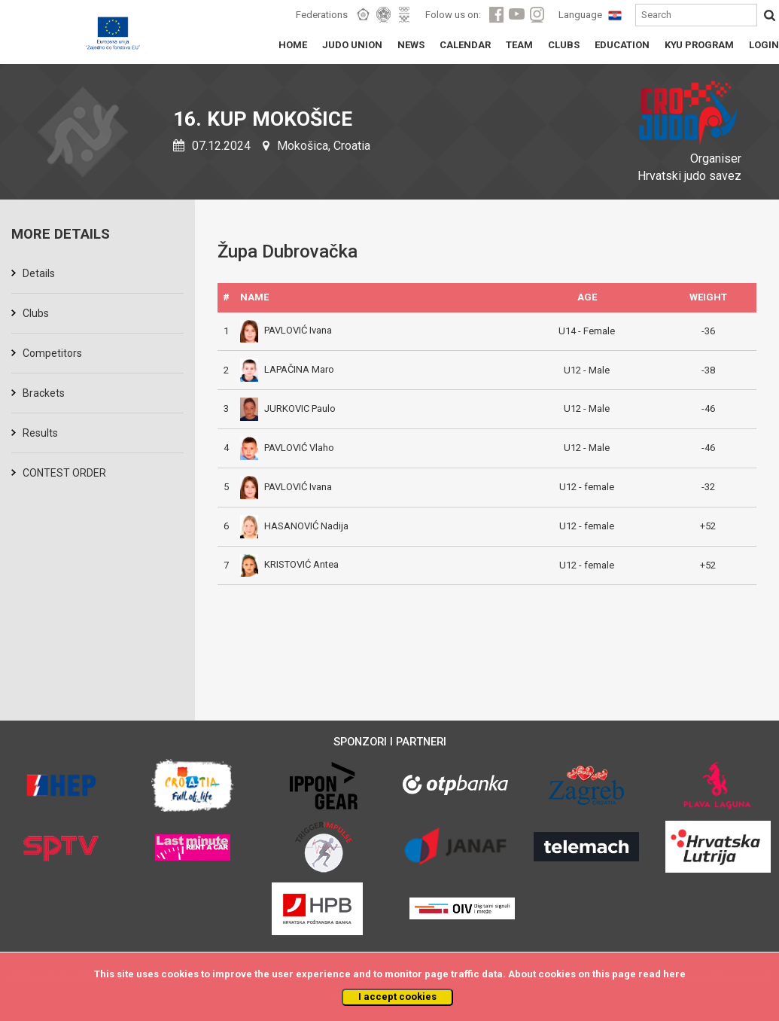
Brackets (44, 393)
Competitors (52, 353)
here (674, 974)
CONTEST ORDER (64, 473)
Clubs (36, 313)
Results (40, 433)
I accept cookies (397, 996)
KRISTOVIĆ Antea (289, 564)
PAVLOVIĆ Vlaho (287, 447)
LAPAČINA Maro (287, 369)
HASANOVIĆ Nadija (294, 526)
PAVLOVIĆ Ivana (286, 330)
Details (39, 273)
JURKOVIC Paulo (288, 408)
